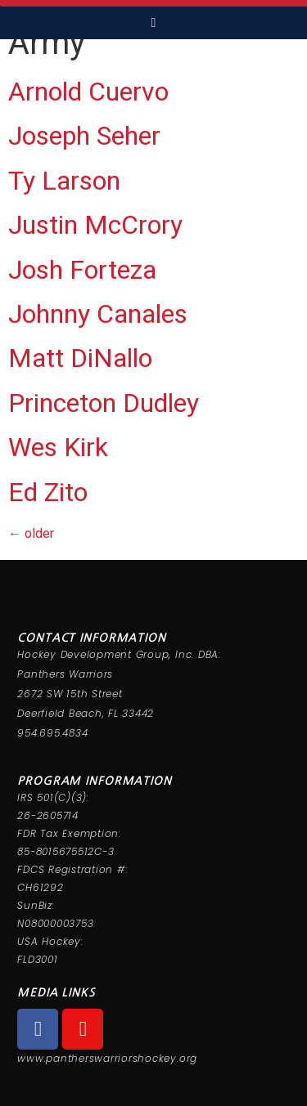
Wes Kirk (58, 447)
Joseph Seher (84, 135)
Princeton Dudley (103, 403)
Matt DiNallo (80, 358)
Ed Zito (48, 492)
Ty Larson (64, 180)
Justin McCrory (95, 224)
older (31, 533)
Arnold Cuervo (88, 91)
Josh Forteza (82, 269)
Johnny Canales (97, 313)
